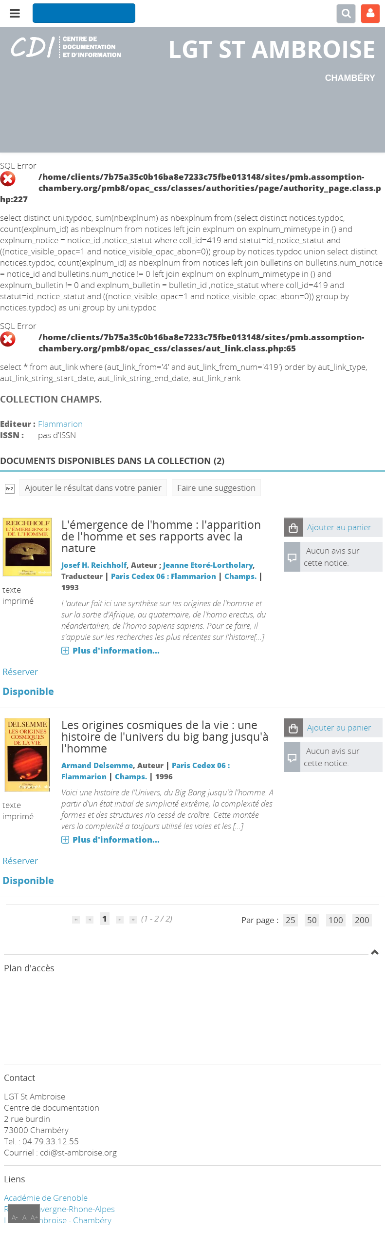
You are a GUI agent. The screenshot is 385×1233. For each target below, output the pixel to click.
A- (15, 1217)
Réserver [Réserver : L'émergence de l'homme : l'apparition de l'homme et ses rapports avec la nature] (20, 671)
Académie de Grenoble (46, 1197)
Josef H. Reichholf (94, 565)
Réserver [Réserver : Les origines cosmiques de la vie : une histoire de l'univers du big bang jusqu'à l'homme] (20, 861)
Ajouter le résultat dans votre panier (93, 487)
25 (290, 919)
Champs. (240, 576)
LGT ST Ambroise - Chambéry (57, 1220)
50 (312, 919)
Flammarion (60, 423)
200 (362, 919)
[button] (293, 527)
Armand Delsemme (97, 765)
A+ (34, 1217)
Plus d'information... (116, 650)
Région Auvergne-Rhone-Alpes (59, 1208)
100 (336, 919)
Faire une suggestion (216, 487)
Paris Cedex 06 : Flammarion (163, 576)
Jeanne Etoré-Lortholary (208, 565)
